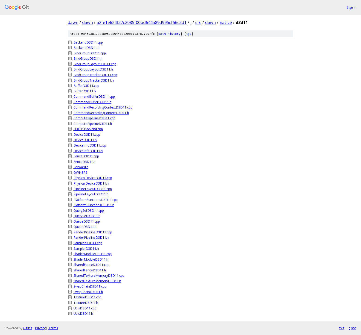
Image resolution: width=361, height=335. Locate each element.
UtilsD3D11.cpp (84, 308)
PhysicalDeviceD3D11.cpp (92, 178)
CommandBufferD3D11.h (92, 102)
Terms (53, 328)
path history (169, 34)
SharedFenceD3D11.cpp (91, 264)
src (198, 22)
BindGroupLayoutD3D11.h (93, 69)
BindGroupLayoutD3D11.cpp (94, 64)
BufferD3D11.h (84, 91)
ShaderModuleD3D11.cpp (92, 254)
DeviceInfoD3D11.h (88, 151)
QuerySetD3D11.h (86, 216)
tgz (189, 34)
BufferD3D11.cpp (86, 85)
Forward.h (80, 167)
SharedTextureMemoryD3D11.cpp (99, 275)
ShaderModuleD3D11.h (90, 259)
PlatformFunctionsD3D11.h (93, 205)
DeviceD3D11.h (85, 140)
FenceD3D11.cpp (86, 156)
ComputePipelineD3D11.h (92, 123)
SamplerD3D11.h (86, 248)
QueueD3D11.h (84, 226)
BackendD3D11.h (86, 47)
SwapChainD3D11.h (88, 292)
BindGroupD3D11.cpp (89, 53)
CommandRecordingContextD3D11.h (101, 113)
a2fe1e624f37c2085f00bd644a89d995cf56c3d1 (141, 22)
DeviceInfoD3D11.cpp (89, 145)
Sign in (351, 7)
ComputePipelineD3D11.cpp (94, 118)
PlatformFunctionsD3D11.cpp (95, 199)
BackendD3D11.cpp (88, 42)
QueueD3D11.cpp (86, 221)
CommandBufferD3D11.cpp (94, 96)
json (352, 328)
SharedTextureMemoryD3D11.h (97, 281)
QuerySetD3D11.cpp (88, 210)
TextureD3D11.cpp (87, 297)
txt (341, 328)
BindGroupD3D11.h (87, 58)
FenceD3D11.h (84, 161)
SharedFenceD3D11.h (89, 270)
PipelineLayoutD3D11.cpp (92, 189)
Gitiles (27, 328)
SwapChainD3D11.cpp (89, 286)
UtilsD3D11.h (83, 313)
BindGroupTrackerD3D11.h (93, 80)
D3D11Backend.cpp (88, 129)
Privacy (40, 328)
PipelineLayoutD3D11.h (90, 194)
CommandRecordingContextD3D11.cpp (102, 107)
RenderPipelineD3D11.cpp (92, 232)
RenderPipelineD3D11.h (91, 237)
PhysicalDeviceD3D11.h (91, 183)
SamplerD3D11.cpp (87, 243)
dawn (73, 22)
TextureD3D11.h (85, 302)
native (226, 22)
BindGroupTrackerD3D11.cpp (95, 75)
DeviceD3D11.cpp (86, 134)
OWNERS (80, 172)
